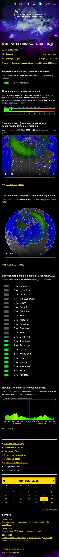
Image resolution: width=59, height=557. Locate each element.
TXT (15, 184)
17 (6, 499)
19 (21, 499)
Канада (47, 63)
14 (36, 496)
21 (36, 499)
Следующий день (46, 59)
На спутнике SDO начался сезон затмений (21, 531)
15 (44, 496)
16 (52, 496)
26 (21, 502)
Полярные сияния (19, 63)
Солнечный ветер (12, 459)
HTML (21, 184)
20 (29, 499)
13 (29, 496)
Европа (40, 63)
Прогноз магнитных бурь (15, 455)
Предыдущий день (13, 59)
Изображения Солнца (14, 443)
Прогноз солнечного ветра (16, 463)
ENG (48, 4)
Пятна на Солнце (12, 470)
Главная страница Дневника (13, 549)
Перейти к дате (51, 510)
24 (6, 502)
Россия (54, 63)
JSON (9, 184)
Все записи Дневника (10, 552)
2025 (35, 480)
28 (36, 502)
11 (13, 496)
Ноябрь (24, 480)
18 (13, 499)
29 (44, 502)
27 (29, 502)
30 (52, 502)
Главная (5, 63)
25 (13, 502)
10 (6, 496)
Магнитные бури (11, 451)
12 (21, 496)
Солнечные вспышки (13, 447)
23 (52, 499)
